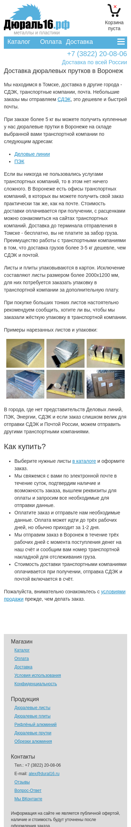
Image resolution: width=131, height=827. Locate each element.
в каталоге (84, 461)
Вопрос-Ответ (27, 790)
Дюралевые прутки (32, 733)
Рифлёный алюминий (35, 724)
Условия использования (37, 675)
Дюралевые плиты (32, 716)
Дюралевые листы (32, 707)
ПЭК (19, 161)
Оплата (51, 41)
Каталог (18, 41)
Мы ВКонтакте (28, 798)
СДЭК (64, 99)
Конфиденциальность (35, 683)
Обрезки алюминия (33, 741)
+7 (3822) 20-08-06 (97, 54)
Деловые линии (32, 154)
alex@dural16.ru (44, 773)
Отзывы (22, 782)
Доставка (79, 41)
